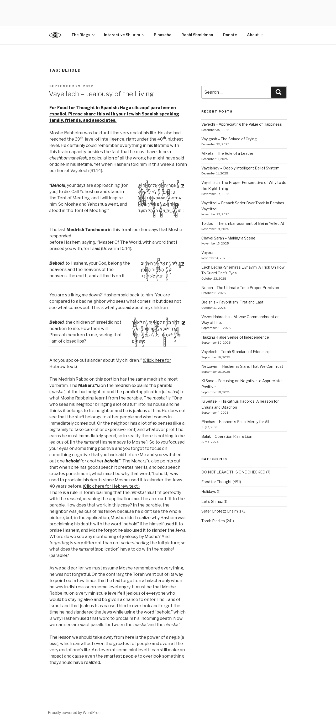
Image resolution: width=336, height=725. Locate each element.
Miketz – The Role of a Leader (227, 153)
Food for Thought (216, 481)
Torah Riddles (213, 521)
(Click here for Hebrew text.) (111, 486)
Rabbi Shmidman (197, 35)
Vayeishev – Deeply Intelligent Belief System (240, 168)
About (255, 35)
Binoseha (162, 35)
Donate (230, 35)
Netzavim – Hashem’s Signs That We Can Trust (242, 366)
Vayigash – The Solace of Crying (229, 139)
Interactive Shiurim (124, 35)
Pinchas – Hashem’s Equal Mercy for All (235, 421)
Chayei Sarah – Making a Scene (228, 238)
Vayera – (208, 252)
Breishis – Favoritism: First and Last (232, 302)
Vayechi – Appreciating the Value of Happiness (241, 124)
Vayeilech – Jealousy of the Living (101, 94)
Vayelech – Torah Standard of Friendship (236, 351)
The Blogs (83, 35)
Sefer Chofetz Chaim (219, 511)
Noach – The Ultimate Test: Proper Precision (240, 287)
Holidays (208, 491)
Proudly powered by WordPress (75, 712)
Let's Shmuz (212, 501)
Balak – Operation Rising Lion (226, 436)
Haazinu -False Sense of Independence (235, 337)
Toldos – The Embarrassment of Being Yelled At (242, 223)
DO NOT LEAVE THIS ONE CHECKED (233, 472)
